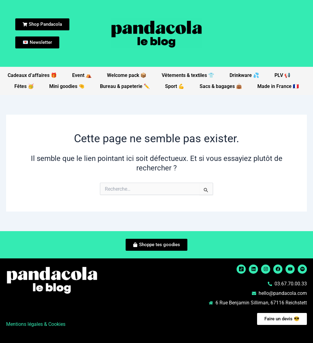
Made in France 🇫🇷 (278, 86)
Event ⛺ (82, 75)
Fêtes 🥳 (24, 86)
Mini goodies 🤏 (67, 86)
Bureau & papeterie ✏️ (125, 86)
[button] (80, 307)
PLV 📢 (282, 75)
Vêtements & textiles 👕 (188, 75)
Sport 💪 (174, 86)
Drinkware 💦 (244, 75)
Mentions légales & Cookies (35, 324)
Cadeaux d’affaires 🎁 (32, 75)
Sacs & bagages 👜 (221, 86)
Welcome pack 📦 (126, 75)
